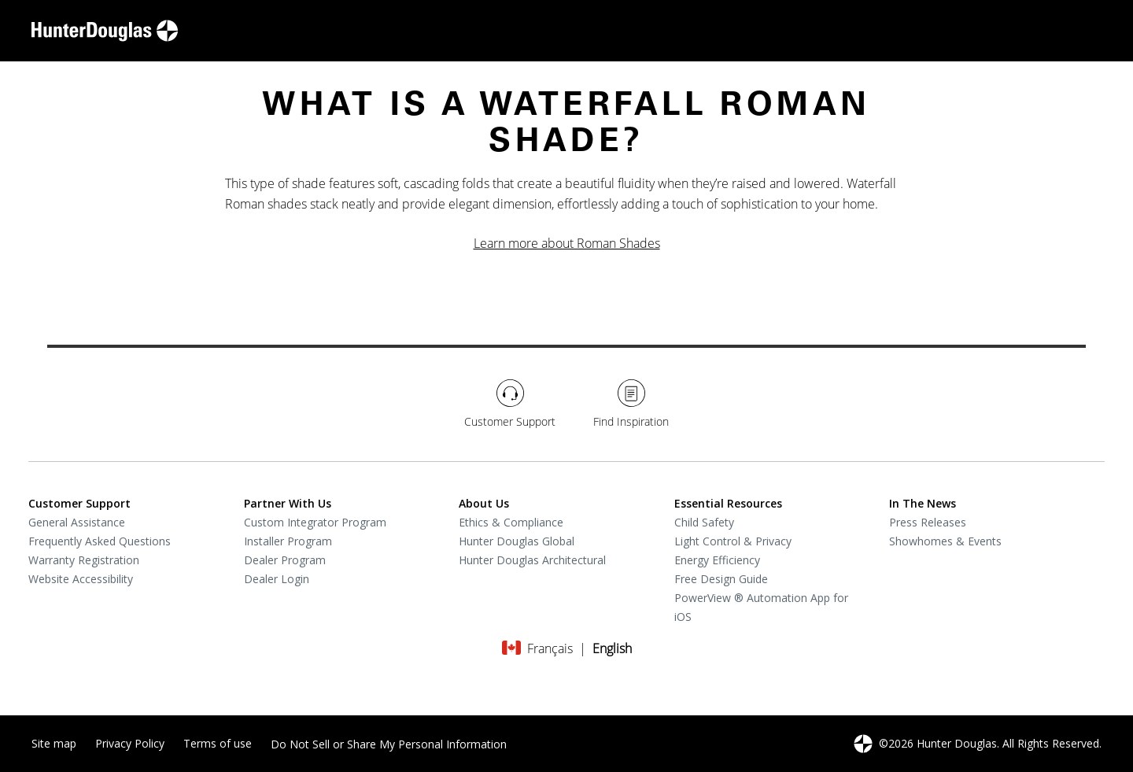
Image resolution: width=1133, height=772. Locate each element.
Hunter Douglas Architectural (532, 559)
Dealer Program (285, 559)
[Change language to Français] (550, 648)
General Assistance (76, 522)
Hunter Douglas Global (516, 541)
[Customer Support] (509, 404)
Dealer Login (276, 578)
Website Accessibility (80, 578)
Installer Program (288, 541)
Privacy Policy (129, 744)
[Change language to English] (612, 648)
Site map (53, 744)
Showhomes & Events (945, 541)
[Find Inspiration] (631, 404)
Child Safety (704, 522)
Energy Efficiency (717, 559)
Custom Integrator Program (315, 522)
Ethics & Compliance (511, 522)
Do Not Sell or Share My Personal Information (389, 744)
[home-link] (104, 30)
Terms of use (217, 744)
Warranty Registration (83, 559)
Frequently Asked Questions (99, 541)
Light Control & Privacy (733, 541)
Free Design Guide (721, 578)
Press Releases (927, 522)
